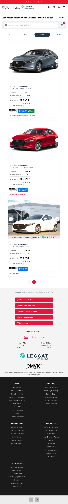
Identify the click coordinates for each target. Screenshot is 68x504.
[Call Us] (59, 7)
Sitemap (32, 372)
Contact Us (22, 323)
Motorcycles (17, 404)
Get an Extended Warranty (51, 437)
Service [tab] (34, 337)
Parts (51, 440)
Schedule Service (51, 430)
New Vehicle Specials (17, 430)
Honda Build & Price (17, 417)
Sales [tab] (26, 337)
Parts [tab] (42, 337)
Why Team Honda (17, 467)
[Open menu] (64, 7)
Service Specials (17, 437)
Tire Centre (51, 443)
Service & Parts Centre (51, 427)
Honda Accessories (51, 450)
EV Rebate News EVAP (34, 2)
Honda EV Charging (17, 394)
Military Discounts (51, 400)
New (25, 35)
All (9, 35)
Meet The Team (17, 470)
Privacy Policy (58, 372)
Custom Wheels (51, 447)
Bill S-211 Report (34, 375)
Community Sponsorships (17, 477)
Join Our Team (17, 473)
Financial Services (51, 387)
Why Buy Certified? (17, 391)
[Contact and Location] (54, 7)
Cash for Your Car (51, 397)
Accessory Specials (17, 443)
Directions (17, 480)
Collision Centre (51, 453)
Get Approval (17, 387)
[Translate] (49, 7)
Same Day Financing (51, 391)
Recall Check (51, 434)
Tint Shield (51, 456)
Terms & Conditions (44, 372)
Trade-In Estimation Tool (17, 397)
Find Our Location (25, 317)
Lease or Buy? (51, 394)
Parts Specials (17, 440)
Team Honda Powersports (17, 400)
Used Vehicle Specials (17, 434)
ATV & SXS (17, 407)
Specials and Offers (17, 427)
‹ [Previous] (10, 61)
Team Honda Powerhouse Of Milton (23, 115)
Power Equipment (17, 410)
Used (42, 35)
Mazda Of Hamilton (17, 194)
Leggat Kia (14, 273)
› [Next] (57, 61)
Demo (59, 35)
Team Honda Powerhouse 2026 (16, 372)
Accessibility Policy (17, 483)
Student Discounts (51, 404)
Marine (17, 413)
